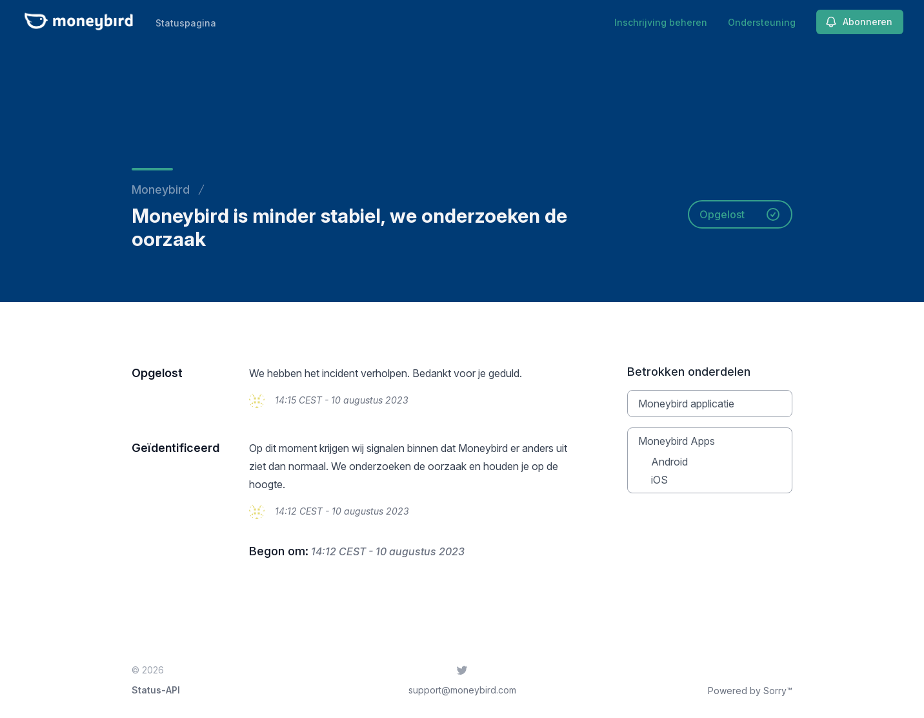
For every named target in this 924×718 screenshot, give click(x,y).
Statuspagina (186, 22)
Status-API (156, 689)
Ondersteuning (762, 22)
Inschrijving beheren (660, 22)
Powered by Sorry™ (750, 690)
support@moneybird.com (462, 689)
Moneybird (161, 189)
